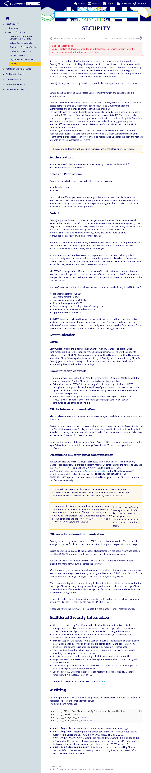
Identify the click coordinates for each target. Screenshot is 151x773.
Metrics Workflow (17, 55)
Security (13, 63)
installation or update (96, 470)
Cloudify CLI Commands (16, 89)
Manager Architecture (17, 32)
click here (100, 681)
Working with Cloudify (15, 74)
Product (82, 3)
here (96, 51)
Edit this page (55, 766)
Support (110, 3)
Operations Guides (14, 79)
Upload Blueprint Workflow (21, 43)
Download (126, 3)
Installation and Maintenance (18, 69)
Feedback (141, 3)
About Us (96, 3)
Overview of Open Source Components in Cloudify (21, 37)
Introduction (13, 28)
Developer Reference (15, 84)
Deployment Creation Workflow (23, 47)
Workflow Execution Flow (21, 51)
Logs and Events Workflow (21, 59)
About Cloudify (12, 24)
